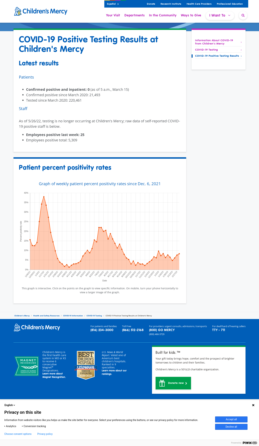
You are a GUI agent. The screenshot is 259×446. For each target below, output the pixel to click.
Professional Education (230, 4)
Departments (134, 15)
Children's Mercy (22, 315)
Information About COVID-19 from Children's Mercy (218, 42)
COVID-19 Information (73, 315)
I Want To (220, 15)
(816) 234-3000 (101, 330)
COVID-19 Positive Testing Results (218, 56)
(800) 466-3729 (156, 334)
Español (113, 4)
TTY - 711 (218, 330)
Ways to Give (191, 15)
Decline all (231, 426)
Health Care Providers (199, 4)
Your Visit (113, 15)
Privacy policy (45, 433)
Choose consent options (17, 433)
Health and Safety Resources (46, 315)
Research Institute (171, 4)
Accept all (231, 419)
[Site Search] (243, 15)
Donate (151, 4)
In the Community (163, 15)
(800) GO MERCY (162, 330)
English (10, 405)
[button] (173, 383)
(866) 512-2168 (133, 330)
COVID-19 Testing (218, 50)
